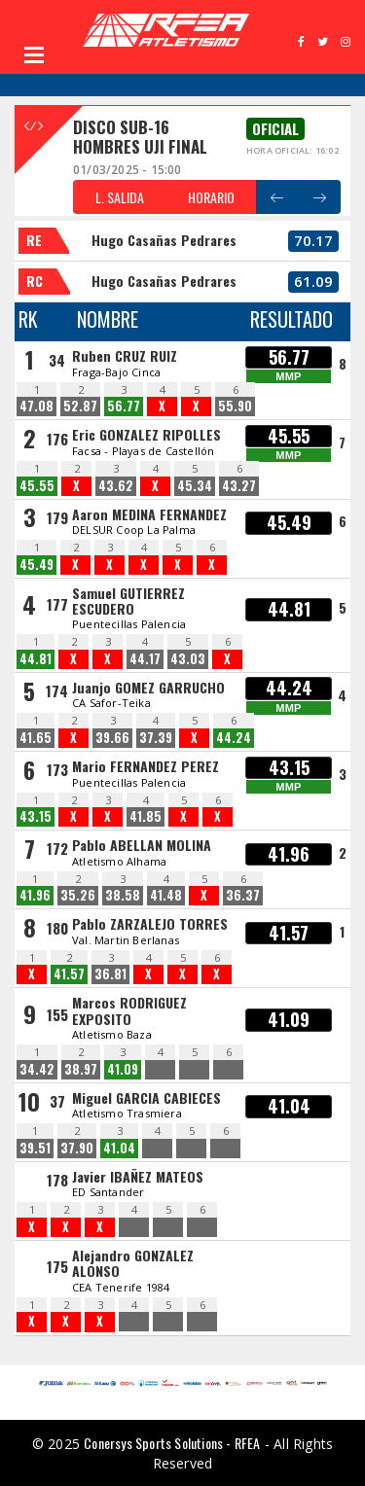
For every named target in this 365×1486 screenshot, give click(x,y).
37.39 (155, 737)
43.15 (35, 816)
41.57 (69, 974)
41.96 (35, 895)
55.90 (235, 406)
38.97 (80, 1069)
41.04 (119, 1148)
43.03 (187, 659)
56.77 (123, 406)
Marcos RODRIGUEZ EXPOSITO (129, 1010)
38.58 (122, 895)
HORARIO (211, 197)
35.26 (77, 895)
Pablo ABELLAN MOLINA (141, 844)
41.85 (145, 816)
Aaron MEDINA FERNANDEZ (149, 514)
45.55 (37, 486)
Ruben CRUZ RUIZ (124, 355)
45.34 (194, 486)
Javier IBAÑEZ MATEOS (137, 1176)
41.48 (166, 895)
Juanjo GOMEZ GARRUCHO (148, 687)
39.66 (112, 737)
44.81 (35, 659)
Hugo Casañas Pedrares (164, 240)
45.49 (36, 564)
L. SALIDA (119, 197)
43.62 (115, 486)
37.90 (76, 1148)
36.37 (243, 895)
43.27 (239, 486)
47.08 (36, 406)
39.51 (35, 1148)
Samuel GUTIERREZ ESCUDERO (128, 601)
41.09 (122, 1069)
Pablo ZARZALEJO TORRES (150, 923)
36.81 (110, 974)
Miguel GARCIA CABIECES (146, 1097)
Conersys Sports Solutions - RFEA (172, 1443)
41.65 (35, 737)
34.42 (37, 1069)
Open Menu (34, 54)
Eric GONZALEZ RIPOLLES (146, 434)
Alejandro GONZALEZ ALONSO (133, 1263)
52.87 (80, 406)
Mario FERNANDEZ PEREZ (145, 766)
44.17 (145, 659)
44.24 (233, 737)
